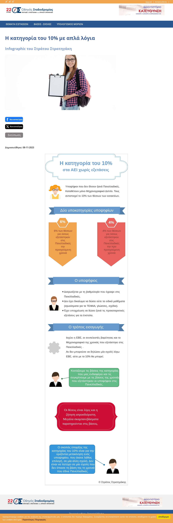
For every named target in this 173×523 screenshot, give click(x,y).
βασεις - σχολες (41, 24)
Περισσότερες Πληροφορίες (34, 520)
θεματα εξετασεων (17, 24)
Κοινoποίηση (14, 119)
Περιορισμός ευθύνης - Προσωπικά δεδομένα (86, 513)
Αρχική (149, 2)
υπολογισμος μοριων (67, 24)
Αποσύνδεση (161, 2)
